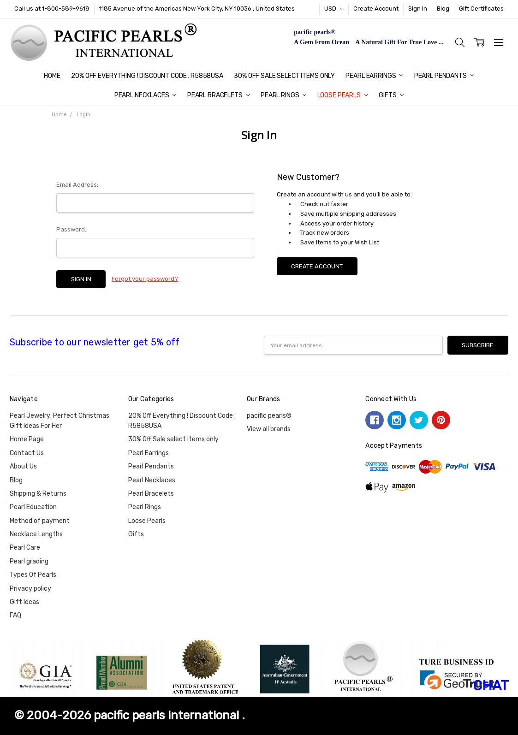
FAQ (15, 615)
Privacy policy (30, 589)
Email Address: (77, 184)
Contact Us (27, 453)
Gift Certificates (481, 8)
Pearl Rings (283, 95)
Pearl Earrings (374, 76)
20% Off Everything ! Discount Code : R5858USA (147, 76)
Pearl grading (29, 561)
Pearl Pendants (444, 76)
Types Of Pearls (33, 575)
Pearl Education (33, 507)
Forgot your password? (145, 278)
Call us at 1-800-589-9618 (51, 8)
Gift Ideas (24, 602)
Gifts (391, 95)
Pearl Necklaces (145, 95)
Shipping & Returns (38, 494)
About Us (23, 466)
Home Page (27, 439)
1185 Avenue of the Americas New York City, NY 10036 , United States (197, 8)
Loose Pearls (342, 95)
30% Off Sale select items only (284, 76)
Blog (443, 8)
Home (52, 76)
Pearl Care (25, 547)
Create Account (376, 8)
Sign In (417, 8)
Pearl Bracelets (218, 95)
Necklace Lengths (36, 534)
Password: (71, 229)
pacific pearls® (269, 416)
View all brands (269, 429)
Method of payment (40, 521)
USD (334, 8)
